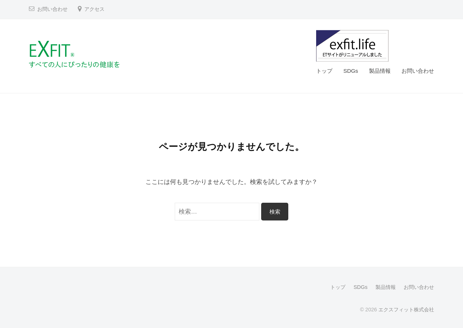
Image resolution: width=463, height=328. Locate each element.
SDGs (350, 71)
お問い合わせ (52, 9)
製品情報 (380, 71)
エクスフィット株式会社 (406, 309)
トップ (324, 71)
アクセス (94, 9)
